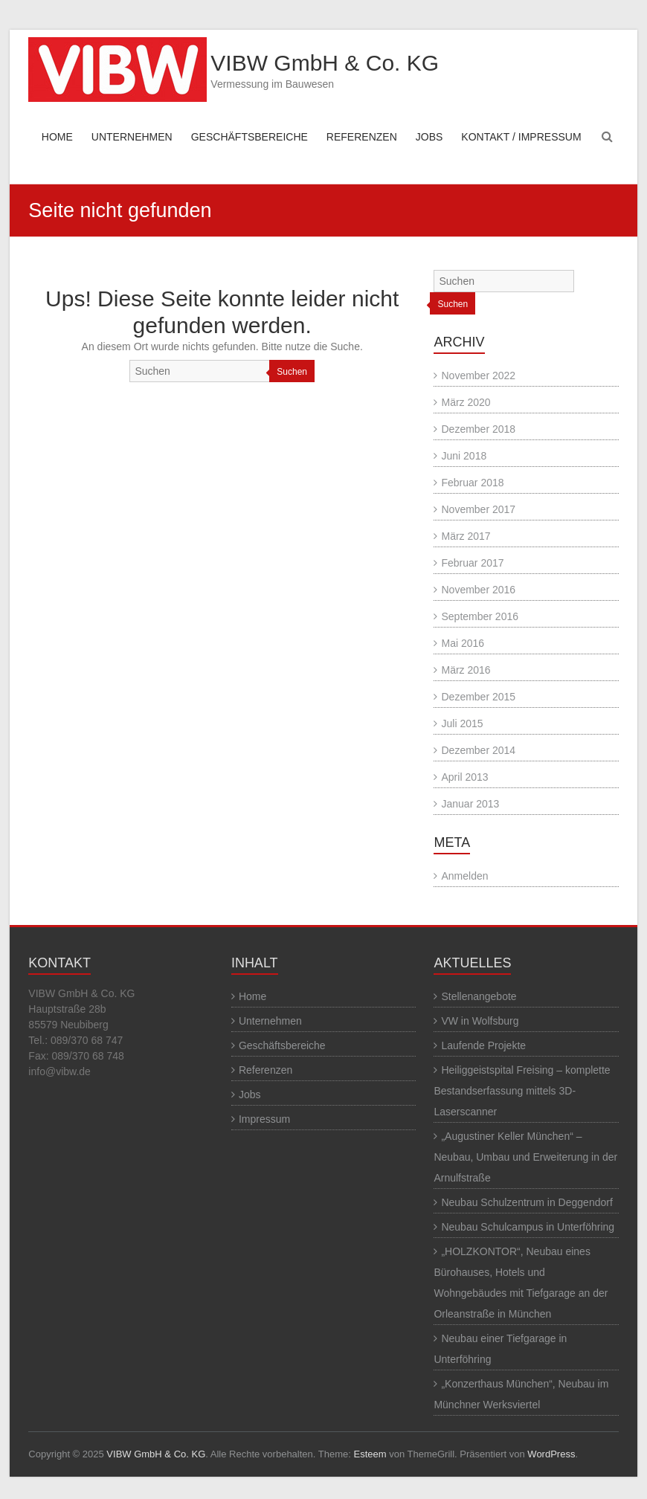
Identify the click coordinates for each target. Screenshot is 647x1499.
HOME (57, 137)
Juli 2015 (462, 723)
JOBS (429, 137)
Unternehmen (270, 1021)
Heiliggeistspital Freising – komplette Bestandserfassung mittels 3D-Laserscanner (522, 1091)
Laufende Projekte (483, 1045)
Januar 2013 (470, 804)
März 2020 (465, 402)
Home (252, 996)
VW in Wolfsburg (479, 1021)
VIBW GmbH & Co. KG (324, 63)
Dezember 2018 (478, 429)
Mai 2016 (462, 643)
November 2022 (478, 375)
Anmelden (464, 876)
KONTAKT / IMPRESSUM (521, 137)
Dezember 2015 (478, 697)
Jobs (250, 1094)
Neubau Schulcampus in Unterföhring (527, 1227)
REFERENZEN (361, 137)
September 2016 (479, 616)
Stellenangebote (478, 996)
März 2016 (465, 670)
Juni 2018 (463, 456)
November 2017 (478, 509)
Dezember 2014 (478, 750)
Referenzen (265, 1070)
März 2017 (465, 536)
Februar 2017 (472, 563)
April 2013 (464, 777)
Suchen (292, 372)
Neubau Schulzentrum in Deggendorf (526, 1202)
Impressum (264, 1119)
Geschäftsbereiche (282, 1045)
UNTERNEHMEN (132, 137)
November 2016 (478, 590)
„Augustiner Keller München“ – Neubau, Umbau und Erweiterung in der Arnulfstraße (525, 1157)
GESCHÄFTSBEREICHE (249, 137)
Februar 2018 (472, 483)
